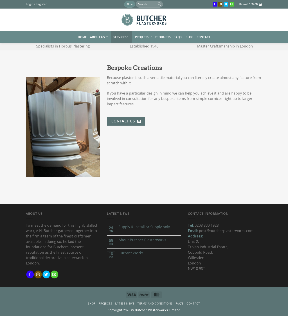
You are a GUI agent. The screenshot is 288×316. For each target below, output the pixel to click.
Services (121, 37)
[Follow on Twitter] (226, 4)
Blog (189, 37)
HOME (82, 37)
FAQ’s (178, 37)
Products (163, 37)
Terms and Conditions (155, 303)
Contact (203, 37)
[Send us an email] (232, 4)
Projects (143, 37)
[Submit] (159, 4)
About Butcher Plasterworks (142, 240)
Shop (92, 303)
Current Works (131, 253)
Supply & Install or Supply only (144, 227)
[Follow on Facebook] (215, 4)
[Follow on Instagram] (220, 4)
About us (99, 37)
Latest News (125, 303)
